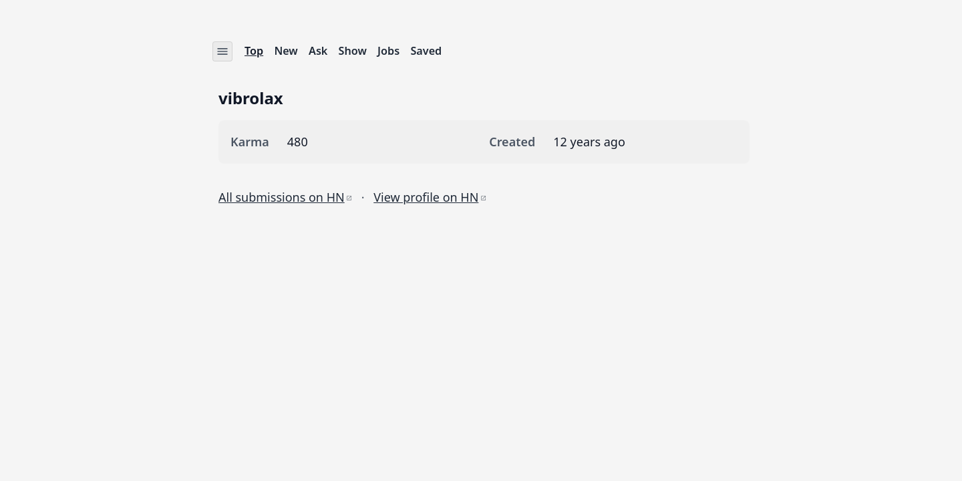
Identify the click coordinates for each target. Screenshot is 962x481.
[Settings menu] (222, 51)
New (286, 50)
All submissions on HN (285, 196)
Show (353, 50)
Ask (318, 50)
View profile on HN (429, 196)
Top (254, 50)
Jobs (388, 50)
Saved (426, 50)
